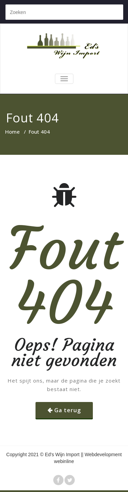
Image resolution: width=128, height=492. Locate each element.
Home (12, 131)
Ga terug (67, 410)
